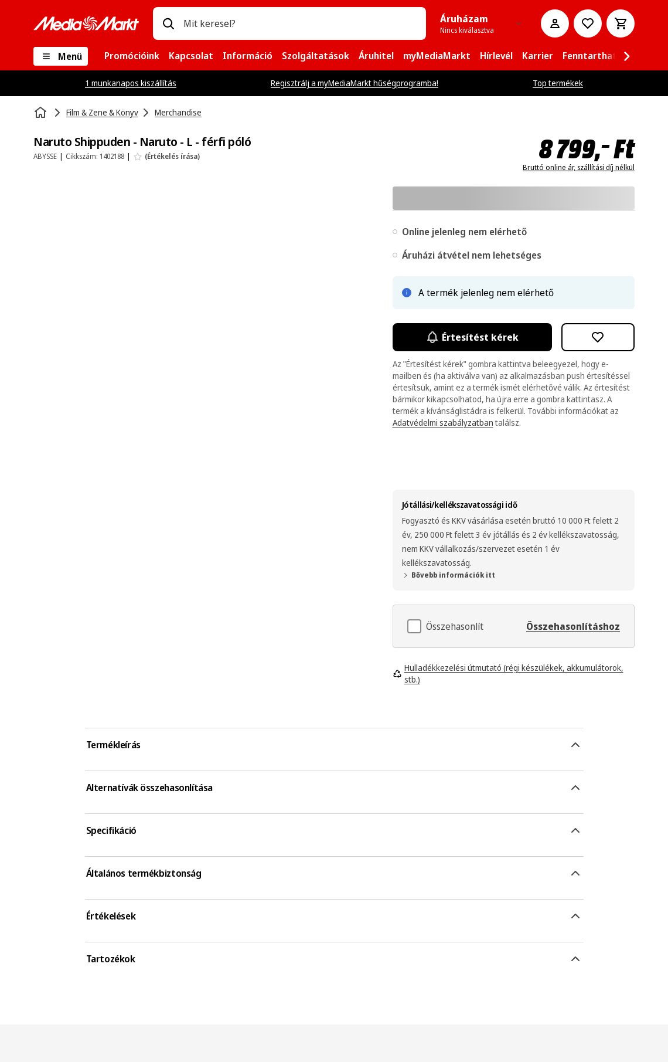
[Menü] (60, 56)
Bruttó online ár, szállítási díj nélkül (579, 167)
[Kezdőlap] (41, 113)
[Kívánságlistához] (588, 23)
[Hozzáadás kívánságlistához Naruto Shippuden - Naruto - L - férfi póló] (598, 337)
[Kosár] (620, 23)
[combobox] (300, 23)
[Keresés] (168, 23)
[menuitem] (132, 56)
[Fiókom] (555, 23)
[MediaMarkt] (86, 23)
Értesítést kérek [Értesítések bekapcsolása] (472, 337)
